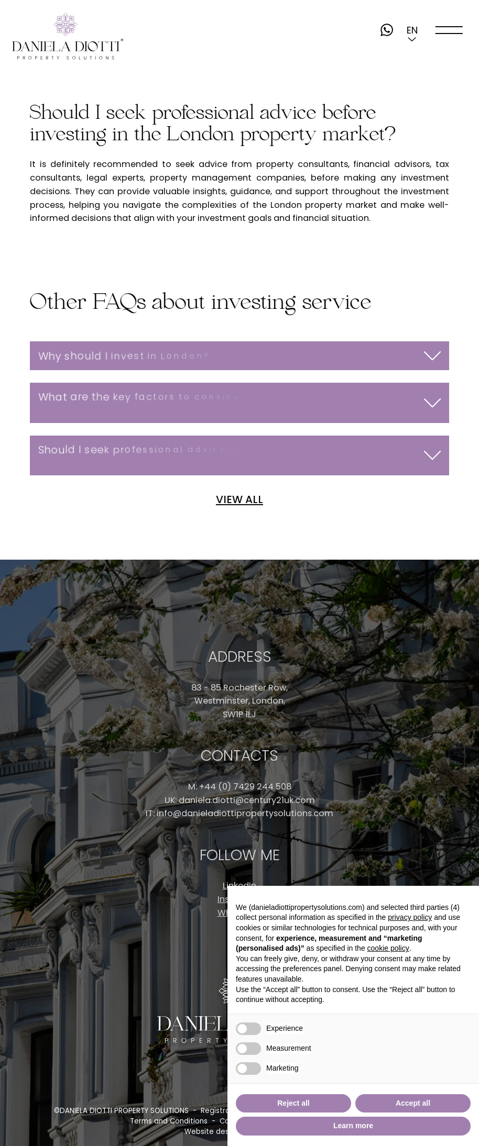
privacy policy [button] (410, 917)
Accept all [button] (413, 1103)
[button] (412, 30)
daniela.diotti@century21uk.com (247, 800)
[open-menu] (449, 29)
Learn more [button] (353, 1125)
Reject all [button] (293, 1103)
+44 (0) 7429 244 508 (245, 787)
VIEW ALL (239, 500)
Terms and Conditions (169, 1121)
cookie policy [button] (388, 948)
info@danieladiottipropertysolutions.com (245, 813)
